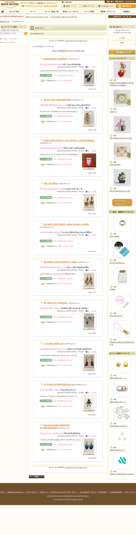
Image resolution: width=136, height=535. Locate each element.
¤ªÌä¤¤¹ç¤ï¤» (119, 2)
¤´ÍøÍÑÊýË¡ (67, 2)
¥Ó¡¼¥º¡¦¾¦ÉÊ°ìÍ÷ (51, 11)
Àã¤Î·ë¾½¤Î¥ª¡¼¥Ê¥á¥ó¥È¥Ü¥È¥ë (57, 100)
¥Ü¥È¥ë (112, 289)
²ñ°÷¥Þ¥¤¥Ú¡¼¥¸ (70, 6)
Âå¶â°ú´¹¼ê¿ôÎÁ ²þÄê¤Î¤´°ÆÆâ (36, 17)
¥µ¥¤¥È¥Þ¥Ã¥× (130, 2)
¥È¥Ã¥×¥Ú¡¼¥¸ (5, 21)
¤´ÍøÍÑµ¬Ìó (43, 492)
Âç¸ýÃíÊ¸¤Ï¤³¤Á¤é (105, 6)
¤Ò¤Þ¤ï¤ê (113, 112)
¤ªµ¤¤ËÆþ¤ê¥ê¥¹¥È (88, 6)
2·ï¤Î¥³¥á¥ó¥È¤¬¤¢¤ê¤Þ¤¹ (65, 116)
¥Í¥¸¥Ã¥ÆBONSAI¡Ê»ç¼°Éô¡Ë (121, 138)
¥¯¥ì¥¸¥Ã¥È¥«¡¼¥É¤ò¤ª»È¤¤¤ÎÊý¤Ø (64, 17)
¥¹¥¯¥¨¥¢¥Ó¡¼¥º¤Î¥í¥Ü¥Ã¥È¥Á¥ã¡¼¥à (59, 385)
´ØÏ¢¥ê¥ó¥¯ (103, 492)
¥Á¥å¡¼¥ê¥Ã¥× (115, 165)
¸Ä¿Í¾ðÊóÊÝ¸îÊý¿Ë (87, 492)
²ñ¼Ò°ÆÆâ (31, 492)
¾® (124, 16)
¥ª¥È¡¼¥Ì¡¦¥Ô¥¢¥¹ (51, 183)
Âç (130, 16)
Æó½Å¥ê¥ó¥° (114, 236)
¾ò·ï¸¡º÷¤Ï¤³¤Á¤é (9, 42)
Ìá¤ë (37, 476)
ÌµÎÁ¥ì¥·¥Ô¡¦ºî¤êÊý (70, 11)
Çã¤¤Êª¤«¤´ (126, 6)
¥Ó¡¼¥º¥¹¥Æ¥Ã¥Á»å (117, 263)
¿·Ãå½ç (53, 51)
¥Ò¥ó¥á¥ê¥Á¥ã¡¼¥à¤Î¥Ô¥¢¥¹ (55, 59)
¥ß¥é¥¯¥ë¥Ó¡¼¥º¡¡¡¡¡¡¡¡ (118, 378)
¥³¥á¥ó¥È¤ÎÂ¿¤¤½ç (65, 51)
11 (83, 41)
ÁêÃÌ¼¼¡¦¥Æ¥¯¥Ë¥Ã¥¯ (108, 11)
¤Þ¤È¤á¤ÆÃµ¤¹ (14, 11)
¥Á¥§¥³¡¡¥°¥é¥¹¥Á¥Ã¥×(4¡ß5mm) (122, 474)
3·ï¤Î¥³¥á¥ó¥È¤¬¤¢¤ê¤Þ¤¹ (65, 444)
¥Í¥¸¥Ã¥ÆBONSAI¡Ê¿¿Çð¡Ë (120, 191)
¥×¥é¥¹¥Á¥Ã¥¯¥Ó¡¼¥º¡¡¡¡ (119, 426)
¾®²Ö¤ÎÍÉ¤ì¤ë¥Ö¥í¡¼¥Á (54, 344)
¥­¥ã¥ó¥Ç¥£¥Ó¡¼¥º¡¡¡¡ (117, 450)
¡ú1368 (93, 67)
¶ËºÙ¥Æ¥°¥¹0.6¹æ (116, 316)
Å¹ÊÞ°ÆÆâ (126, 11)
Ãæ (127, 16)
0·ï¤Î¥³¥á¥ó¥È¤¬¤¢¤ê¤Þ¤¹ (65, 75)
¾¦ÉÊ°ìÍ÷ (109, 2)
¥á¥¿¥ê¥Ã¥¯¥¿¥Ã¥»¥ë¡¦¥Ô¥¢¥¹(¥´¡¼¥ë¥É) (60, 262)
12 (86, 41)
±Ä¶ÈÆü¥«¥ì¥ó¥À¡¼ (15, 492)
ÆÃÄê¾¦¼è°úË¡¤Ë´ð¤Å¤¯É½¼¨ (63, 492)
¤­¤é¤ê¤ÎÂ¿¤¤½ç (79, 51)
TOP (2, 11)
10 (80, 41)
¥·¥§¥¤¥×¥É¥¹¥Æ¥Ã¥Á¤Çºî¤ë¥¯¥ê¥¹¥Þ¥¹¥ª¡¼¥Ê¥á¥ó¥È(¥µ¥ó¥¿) (69, 141)
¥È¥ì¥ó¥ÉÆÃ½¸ (89, 11)
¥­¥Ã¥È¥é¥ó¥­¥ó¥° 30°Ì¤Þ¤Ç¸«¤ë (120, 202)
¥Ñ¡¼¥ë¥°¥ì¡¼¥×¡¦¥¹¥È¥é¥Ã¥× (56, 303)
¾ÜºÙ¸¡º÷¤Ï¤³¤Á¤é (9, 39)
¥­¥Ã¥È (33, 11)
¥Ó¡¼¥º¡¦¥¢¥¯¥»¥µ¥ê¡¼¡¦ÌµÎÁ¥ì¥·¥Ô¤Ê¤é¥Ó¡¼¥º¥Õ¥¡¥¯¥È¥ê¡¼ (68, 496)
